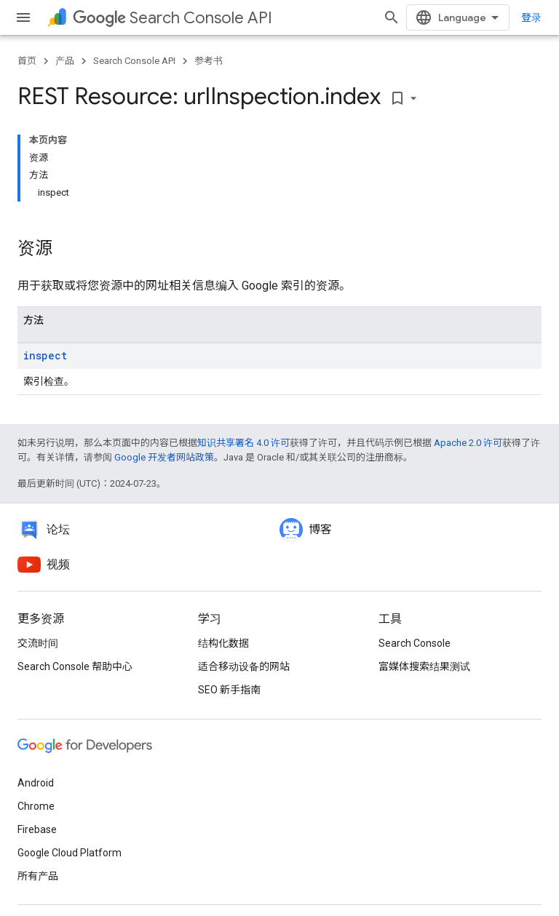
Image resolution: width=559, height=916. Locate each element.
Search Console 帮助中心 (74, 666)
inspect (45, 355)
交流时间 (37, 643)
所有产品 (37, 876)
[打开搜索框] (391, 17)
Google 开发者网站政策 (164, 457)
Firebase (37, 829)
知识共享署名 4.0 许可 (243, 442)
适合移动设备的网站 (244, 666)
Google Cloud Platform (69, 853)
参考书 (208, 60)
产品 (64, 60)
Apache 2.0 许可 (468, 442)
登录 (531, 17)
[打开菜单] (23, 17)
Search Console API (172, 18)
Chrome (36, 806)
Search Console (414, 643)
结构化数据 (223, 643)
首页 (26, 60)
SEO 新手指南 (229, 690)
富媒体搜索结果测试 (424, 666)
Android (35, 783)
